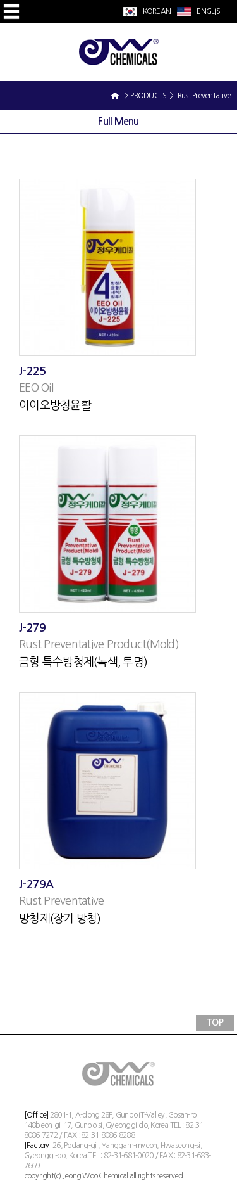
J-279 (32, 628)
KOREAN (156, 11)
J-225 (32, 371)
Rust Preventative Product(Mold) (99, 644)
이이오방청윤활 (55, 405)
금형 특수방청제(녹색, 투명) (83, 662)
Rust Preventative (61, 901)
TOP (215, 1022)
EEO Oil (36, 387)
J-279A (36, 884)
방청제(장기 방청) (60, 918)
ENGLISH (209, 11)
